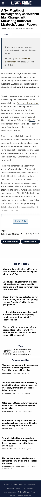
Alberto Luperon (7, 28)
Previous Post (11, 241)
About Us (22, 485)
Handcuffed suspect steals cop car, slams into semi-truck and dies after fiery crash (19, 461)
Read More (20, 221)
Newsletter (10, 488)
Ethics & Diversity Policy (26, 492)
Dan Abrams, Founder (24, 496)
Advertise (31, 485)
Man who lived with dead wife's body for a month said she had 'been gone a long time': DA (20, 271)
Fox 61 (32, 120)
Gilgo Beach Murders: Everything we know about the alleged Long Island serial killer (19, 405)
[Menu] (3, 3)
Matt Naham (6, 393)
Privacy (19, 488)
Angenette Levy (24, 466)
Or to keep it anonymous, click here (22, 353)
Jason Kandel (7, 373)
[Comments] (1, 31)
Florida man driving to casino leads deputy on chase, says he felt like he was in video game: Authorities (19, 423)
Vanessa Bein (7, 429)
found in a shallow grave (28, 103)
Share (6, 34)
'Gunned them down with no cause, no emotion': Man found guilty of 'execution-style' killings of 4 (20, 367)
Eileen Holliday (8, 411)
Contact (12, 496)
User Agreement (10, 492)
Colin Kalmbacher (9, 449)
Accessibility (28, 488)
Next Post (30, 241)
